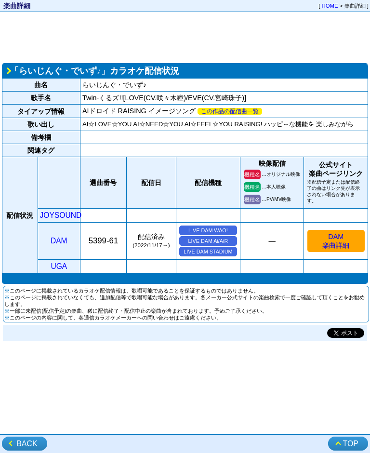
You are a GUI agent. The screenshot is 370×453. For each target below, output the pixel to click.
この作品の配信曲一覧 (230, 111)
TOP (350, 444)
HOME (330, 6)
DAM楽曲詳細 (335, 241)
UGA (59, 266)
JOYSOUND (61, 215)
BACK (27, 444)
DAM (59, 241)
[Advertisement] (185, 36)
